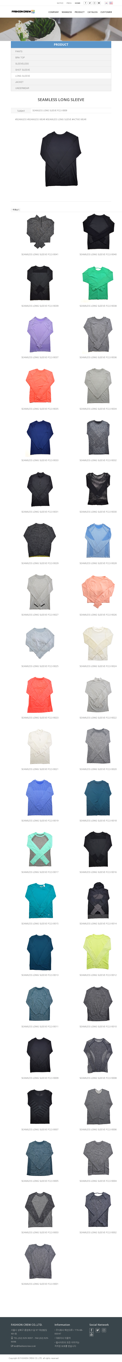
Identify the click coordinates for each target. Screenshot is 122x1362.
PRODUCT (79, 11)
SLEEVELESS (22, 63)
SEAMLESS (66, 11)
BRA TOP (20, 57)
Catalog (92, 11)
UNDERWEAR (22, 88)
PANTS (18, 51)
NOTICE (60, 3)
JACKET (19, 81)
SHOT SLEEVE (22, 69)
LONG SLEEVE (22, 75)
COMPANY (52, 11)
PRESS (69, 3)
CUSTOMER (106, 11)
